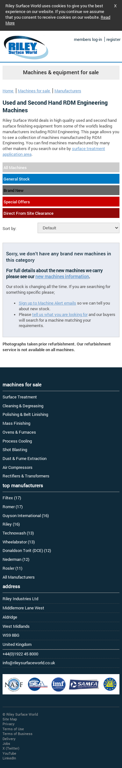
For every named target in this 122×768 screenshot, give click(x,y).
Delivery (9, 738)
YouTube (9, 753)
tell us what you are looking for (60, 314)
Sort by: (9, 228)
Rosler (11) (12, 568)
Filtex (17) (12, 497)
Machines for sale (34, 90)
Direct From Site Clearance (29, 213)
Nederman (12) (16, 559)
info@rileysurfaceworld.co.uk (29, 662)
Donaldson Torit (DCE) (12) (27, 550)
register (113, 39)
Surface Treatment (20, 396)
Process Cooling (17, 440)
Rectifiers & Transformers (26, 475)
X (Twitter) (11, 748)
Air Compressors (17, 467)
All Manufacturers (19, 577)
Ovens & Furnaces (19, 432)
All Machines (15, 167)
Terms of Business (17, 733)
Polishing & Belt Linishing (25, 414)
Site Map (10, 719)
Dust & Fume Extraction (25, 458)
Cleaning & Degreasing (23, 405)
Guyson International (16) (26, 515)
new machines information (62, 276)
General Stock (17, 178)
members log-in (88, 39)
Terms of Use (13, 728)
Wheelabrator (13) (19, 541)
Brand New (14, 190)
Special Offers (17, 201)
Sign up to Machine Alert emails (47, 302)
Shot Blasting (15, 449)
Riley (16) (11, 524)
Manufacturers (67, 90)
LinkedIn (9, 758)
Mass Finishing (16, 423)
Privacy (9, 723)
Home (8, 90)
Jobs (6, 743)
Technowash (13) (18, 532)
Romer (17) (13, 506)
